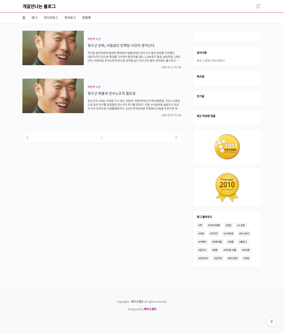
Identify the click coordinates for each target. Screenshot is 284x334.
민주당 (219, 258)
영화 (215, 250)
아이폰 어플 (230, 250)
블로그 (244, 242)
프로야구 (204, 258)
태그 (34, 17)
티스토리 (245, 233)
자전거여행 (214, 225)
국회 (247, 258)
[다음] (176, 137)
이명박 (203, 242)
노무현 (242, 225)
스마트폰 (229, 233)
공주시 (203, 250)
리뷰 (202, 233)
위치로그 (70, 17)
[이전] (27, 137)
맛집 (229, 225)
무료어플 (217, 242)
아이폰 (246, 250)
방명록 (86, 17)
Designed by (142, 309)
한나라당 (233, 258)
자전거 (214, 233)
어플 (231, 242)
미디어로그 (51, 17)
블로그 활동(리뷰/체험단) (211, 60)
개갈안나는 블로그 (39, 6)
